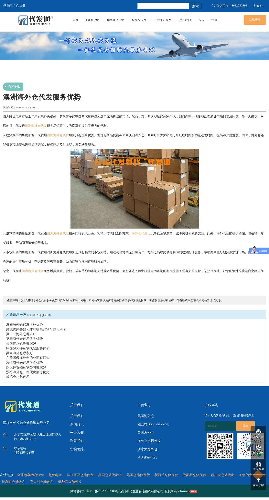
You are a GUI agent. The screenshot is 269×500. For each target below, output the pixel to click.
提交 (245, 426)
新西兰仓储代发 (166, 475)
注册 (20, 5)
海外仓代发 (92, 20)
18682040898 (238, 5)
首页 (75, 20)
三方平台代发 (162, 20)
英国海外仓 (145, 433)
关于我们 (184, 20)
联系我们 (77, 441)
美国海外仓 (145, 416)
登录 (8, 5)
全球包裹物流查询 (30, 475)
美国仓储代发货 (110, 475)
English (258, 5)
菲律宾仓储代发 (70, 482)
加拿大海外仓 (147, 449)
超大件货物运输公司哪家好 (26, 368)
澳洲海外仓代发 (36, 125)
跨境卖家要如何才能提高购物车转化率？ (36, 330)
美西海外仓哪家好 (19, 353)
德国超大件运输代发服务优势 (27, 349)
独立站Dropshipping (152, 424)
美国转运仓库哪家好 (21, 344)
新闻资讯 (14, 86)
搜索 (195, 6)
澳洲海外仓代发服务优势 (24, 325)
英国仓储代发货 (138, 475)
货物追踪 (77, 449)
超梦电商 (55, 475)
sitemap (184, 492)
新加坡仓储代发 (222, 475)
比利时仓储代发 (13, 482)
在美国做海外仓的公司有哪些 (27, 358)
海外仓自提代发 (149, 441)
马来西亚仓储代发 (80, 475)
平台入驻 (77, 433)
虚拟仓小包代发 (17, 377)
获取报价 (254, 20)
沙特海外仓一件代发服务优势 (27, 372)
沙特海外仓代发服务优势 (24, 363)
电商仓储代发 (115, 20)
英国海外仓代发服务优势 (24, 339)
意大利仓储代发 (41, 482)
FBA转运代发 (147, 458)
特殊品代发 (139, 20)
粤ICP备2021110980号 (103, 492)
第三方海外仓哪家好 (21, 334)
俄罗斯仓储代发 (194, 475)
